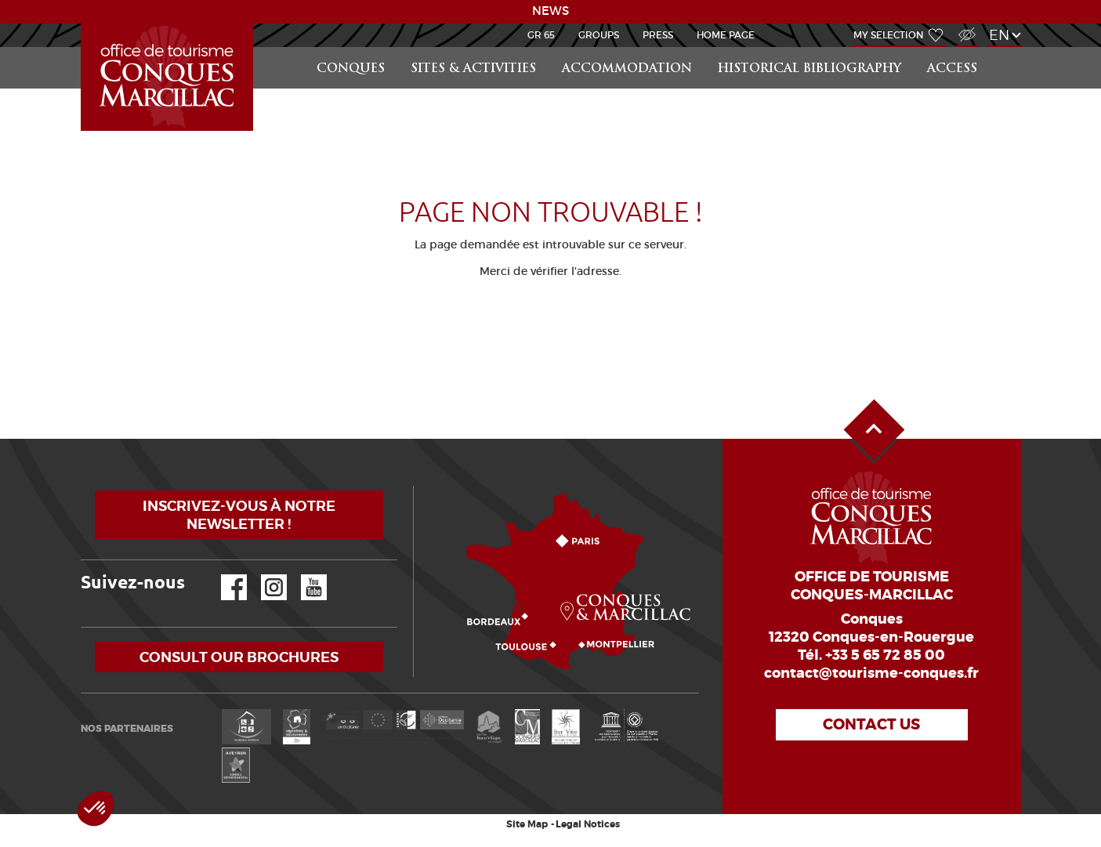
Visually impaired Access (965, 26)
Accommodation (627, 69)
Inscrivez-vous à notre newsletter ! (239, 515)
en (999, 35)
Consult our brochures (239, 657)
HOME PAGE (726, 35)
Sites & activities (473, 69)
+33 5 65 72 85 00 (885, 655)
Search (1005, 47)
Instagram (263, 574)
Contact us (871, 724)
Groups (598, 35)
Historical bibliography (809, 69)
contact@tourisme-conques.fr (871, 673)
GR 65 (541, 35)
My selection (888, 35)
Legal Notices (588, 824)
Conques (351, 69)
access (952, 69)
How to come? (417, 486)
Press (658, 35)
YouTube (303, 574)
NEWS (550, 11)
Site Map (527, 824)
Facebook (224, 574)
